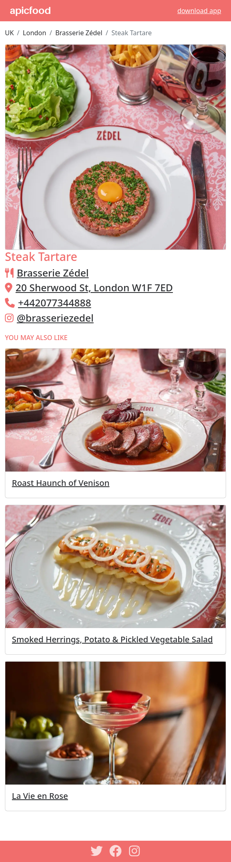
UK (9, 32)
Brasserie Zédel (78, 32)
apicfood (30, 10)
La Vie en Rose (40, 795)
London (34, 32)
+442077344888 (54, 302)
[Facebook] (115, 851)
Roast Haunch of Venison (60, 482)
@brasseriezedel (55, 317)
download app (199, 10)
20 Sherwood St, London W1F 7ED (94, 287)
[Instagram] (134, 851)
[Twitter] (97, 851)
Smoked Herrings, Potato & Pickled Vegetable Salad (112, 639)
